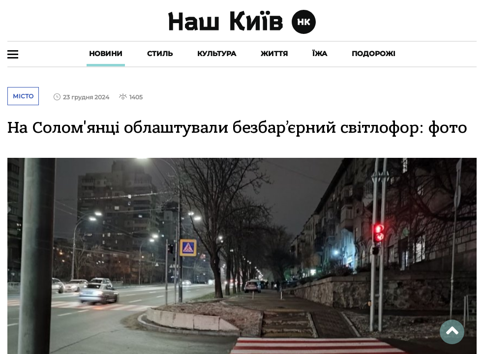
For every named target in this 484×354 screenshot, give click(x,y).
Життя (274, 53)
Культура (216, 53)
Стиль (160, 53)
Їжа (319, 53)
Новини (105, 53)
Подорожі (373, 53)
